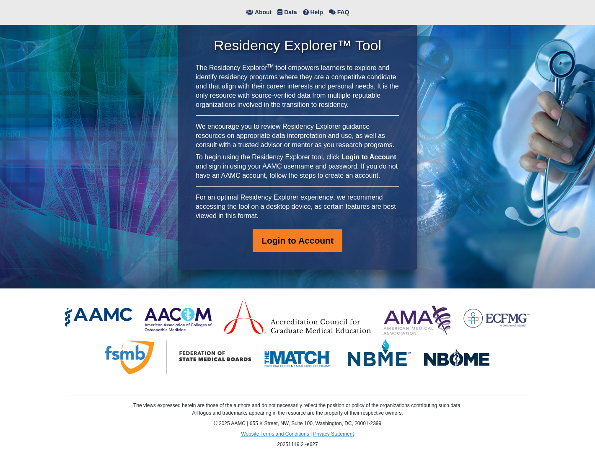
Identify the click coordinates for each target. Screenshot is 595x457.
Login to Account (297, 240)
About (259, 12)
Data (287, 12)
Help (313, 12)
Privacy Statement (333, 434)
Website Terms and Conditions (275, 434)
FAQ (339, 12)
